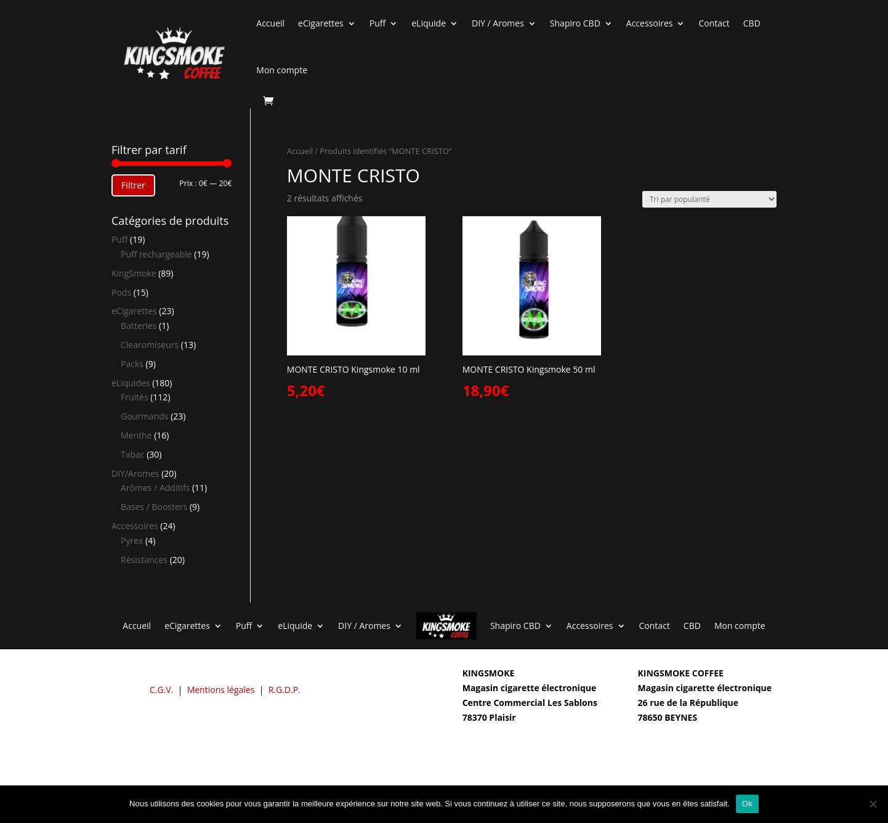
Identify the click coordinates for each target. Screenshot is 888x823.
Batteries (138, 325)
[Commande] (709, 199)
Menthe (136, 435)
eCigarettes (321, 23)
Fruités (134, 397)
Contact (713, 23)
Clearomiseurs (150, 345)
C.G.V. (161, 689)
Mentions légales (221, 689)
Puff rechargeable (156, 254)
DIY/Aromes (135, 473)
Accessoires (649, 23)
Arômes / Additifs (155, 487)
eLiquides (130, 383)
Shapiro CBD (575, 23)
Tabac (133, 454)
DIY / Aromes (498, 23)
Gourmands (144, 416)
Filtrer (133, 185)
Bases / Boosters (154, 507)
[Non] (872, 804)
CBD (752, 23)
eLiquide (428, 23)
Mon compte (281, 70)
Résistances (144, 560)
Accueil (270, 23)
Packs (132, 364)
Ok (747, 803)
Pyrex (132, 540)
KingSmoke (133, 273)
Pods (121, 292)
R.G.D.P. (284, 689)
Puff (377, 23)
